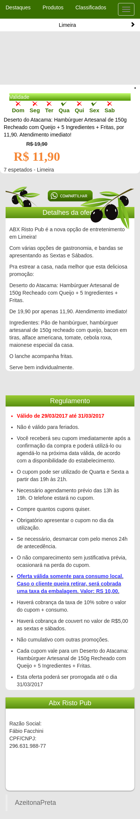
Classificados (90, 7)
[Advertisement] (70, 63)
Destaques (18, 7)
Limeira (97, 25)
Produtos (53, 7)
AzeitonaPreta (35, 802)
